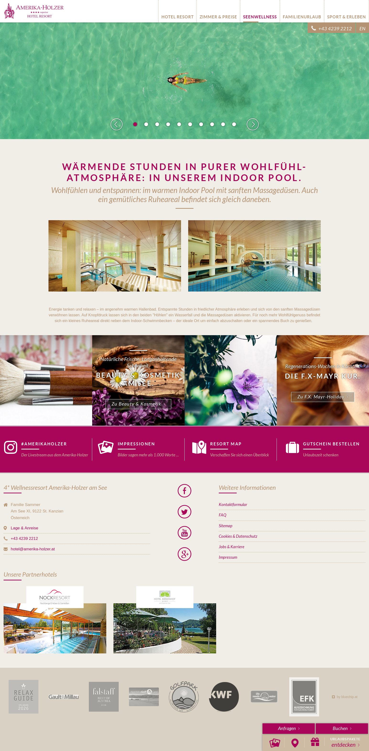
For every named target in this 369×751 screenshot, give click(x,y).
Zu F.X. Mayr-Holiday (320, 397)
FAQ (222, 515)
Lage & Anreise (24, 528)
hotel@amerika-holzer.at (33, 549)
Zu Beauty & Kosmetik (136, 404)
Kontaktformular (233, 504)
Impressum (228, 557)
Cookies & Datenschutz (238, 536)
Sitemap (225, 525)
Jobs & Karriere (231, 546)
